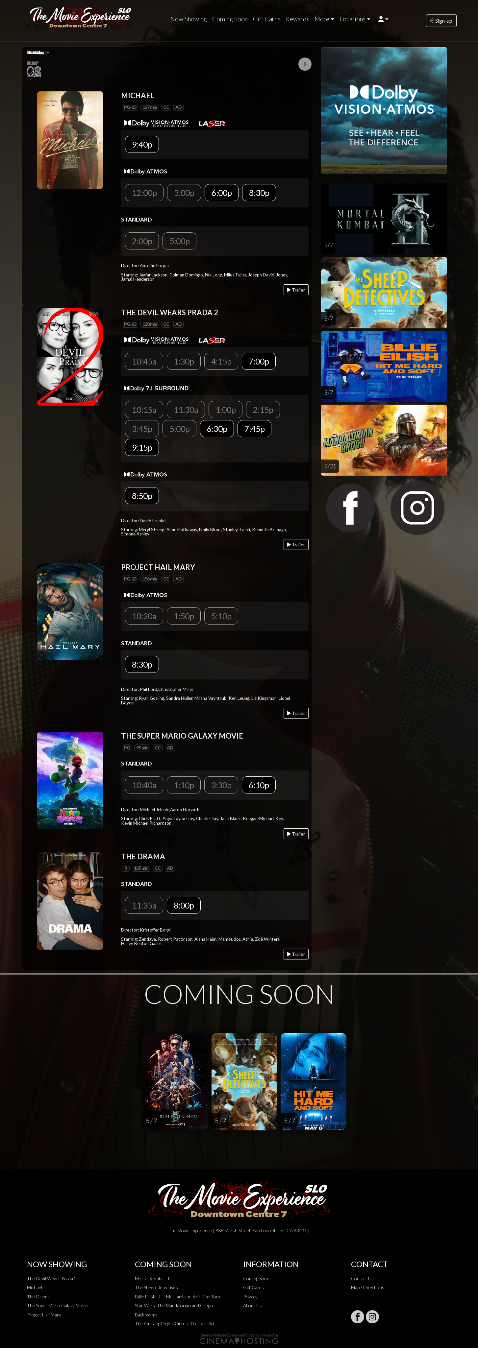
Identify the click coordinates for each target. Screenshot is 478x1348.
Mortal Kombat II (152, 1278)
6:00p (222, 193)
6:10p (259, 785)
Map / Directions (367, 1287)
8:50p (142, 496)
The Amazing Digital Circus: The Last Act (175, 1323)
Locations (352, 19)
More (321, 19)
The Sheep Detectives (156, 1287)
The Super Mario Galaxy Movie (57, 1305)
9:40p (142, 144)
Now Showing (188, 19)
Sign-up (441, 20)
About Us (252, 1305)
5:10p (221, 616)
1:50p (184, 616)
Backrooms (146, 1314)
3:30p (221, 785)
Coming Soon (230, 19)
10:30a (144, 616)
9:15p (142, 447)
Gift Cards (267, 19)
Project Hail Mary (44, 1314)
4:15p (221, 361)
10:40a (144, 785)
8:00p (184, 905)
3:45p (142, 429)
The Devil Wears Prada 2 (52, 1278)
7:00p (259, 361)
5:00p (179, 241)
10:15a (144, 409)
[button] (383, 19)
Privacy (250, 1296)
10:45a (144, 361)
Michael (34, 1287)
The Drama (38, 1296)
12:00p (144, 193)
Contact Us (362, 1278)
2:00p (142, 241)
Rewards (297, 19)
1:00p (225, 409)
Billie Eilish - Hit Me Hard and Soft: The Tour (178, 1296)
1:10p (184, 785)
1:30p (184, 361)
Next (305, 64)
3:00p (184, 193)
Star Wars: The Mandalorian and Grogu (174, 1305)
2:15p (263, 409)
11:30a (186, 409)
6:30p (217, 429)
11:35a (144, 905)
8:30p (259, 193)
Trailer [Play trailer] (296, 290)
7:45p (254, 429)
